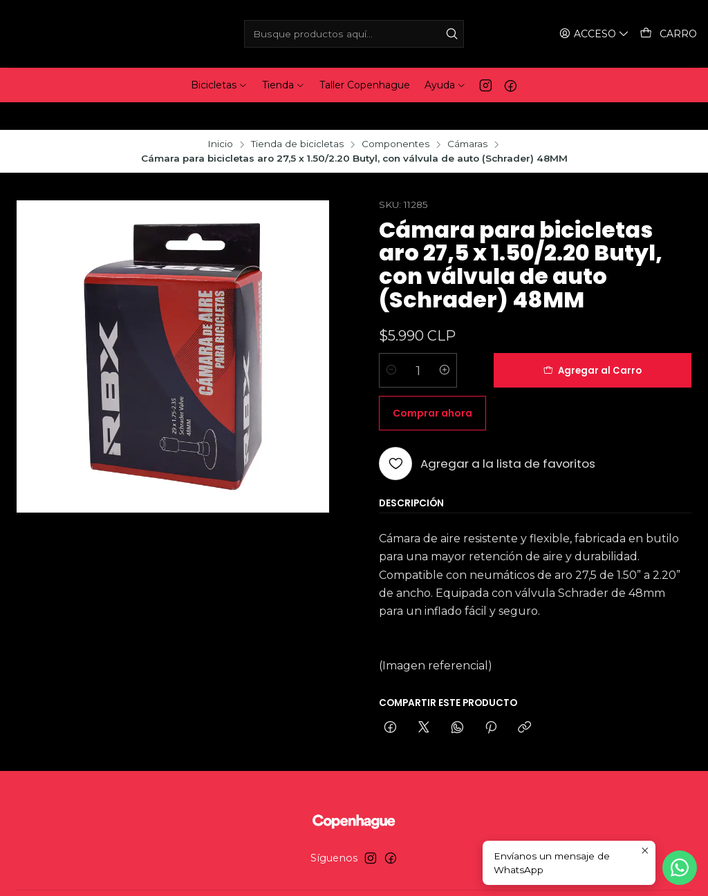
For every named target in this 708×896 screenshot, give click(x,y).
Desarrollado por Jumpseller (424, 873)
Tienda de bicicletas (297, 117)
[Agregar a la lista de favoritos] (487, 393)
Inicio (220, 117)
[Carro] (669, 34)
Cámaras (467, 117)
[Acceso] (596, 34)
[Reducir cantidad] (391, 342)
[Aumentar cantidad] (444, 342)
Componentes (395, 117)
